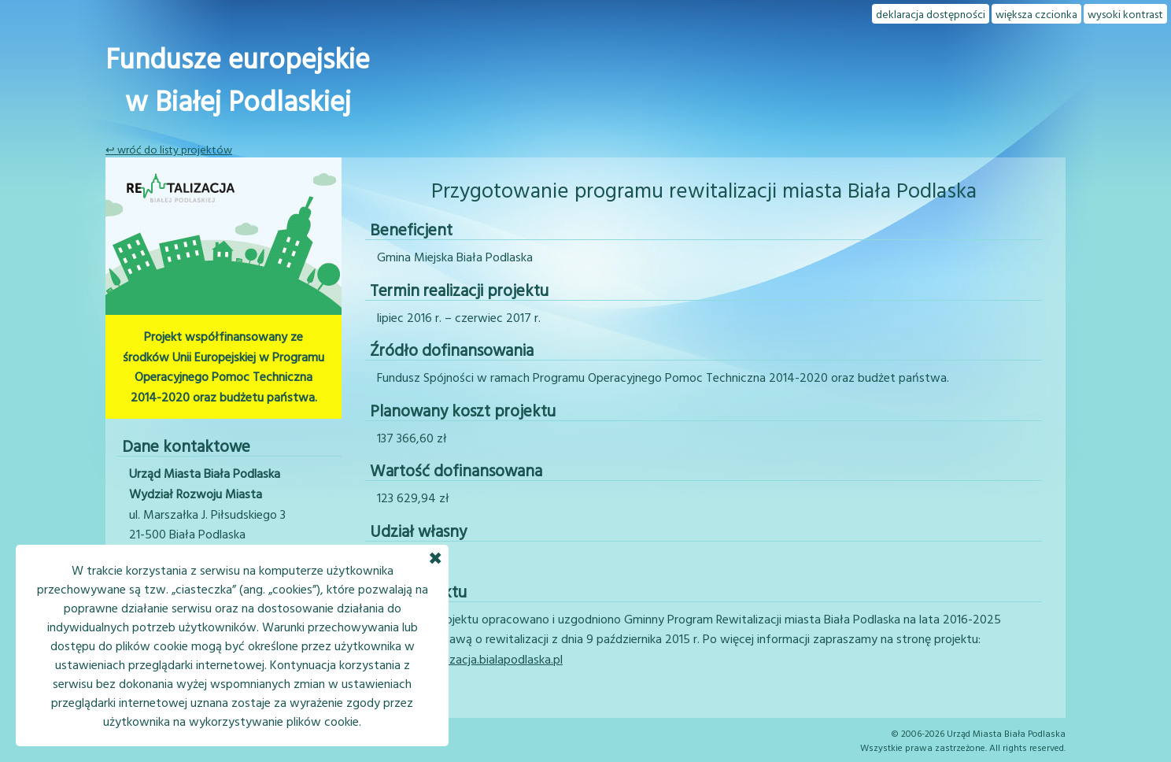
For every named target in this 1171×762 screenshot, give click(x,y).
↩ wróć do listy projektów (168, 149)
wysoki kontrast (1125, 14)
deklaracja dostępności (930, 14)
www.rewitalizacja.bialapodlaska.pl (470, 658)
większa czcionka (1036, 14)
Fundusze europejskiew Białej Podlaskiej (237, 78)
